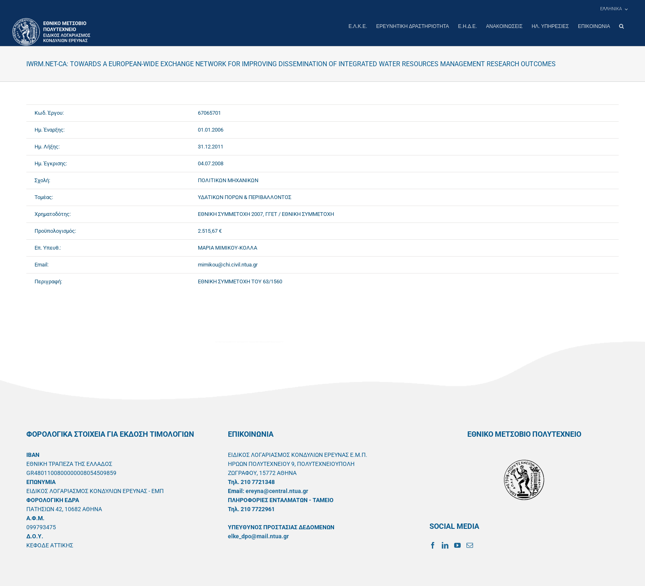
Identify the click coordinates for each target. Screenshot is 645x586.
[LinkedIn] (445, 545)
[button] (621, 26)
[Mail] (469, 545)
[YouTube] (457, 545)
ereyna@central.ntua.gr (277, 490)
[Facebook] (432, 545)
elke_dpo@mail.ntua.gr (258, 536)
